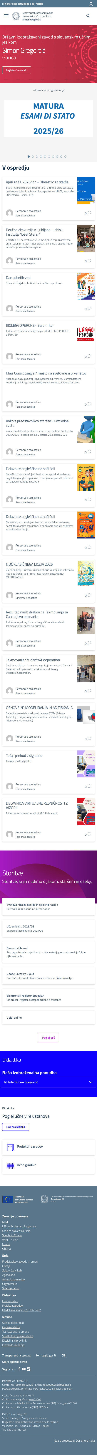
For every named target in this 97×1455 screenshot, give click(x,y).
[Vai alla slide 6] (49, 156)
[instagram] (28, 1369)
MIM (5, 1222)
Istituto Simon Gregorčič (21, 1082)
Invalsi (6, 1244)
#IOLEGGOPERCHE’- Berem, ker (30, 325)
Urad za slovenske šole (16, 1231)
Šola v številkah (12, 1270)
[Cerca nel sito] (88, 16)
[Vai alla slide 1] (29, 156)
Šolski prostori (10, 1288)
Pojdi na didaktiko (15, 1127)
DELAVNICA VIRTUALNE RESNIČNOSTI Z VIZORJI (37, 805)
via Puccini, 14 (19, 1381)
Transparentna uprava (15, 1331)
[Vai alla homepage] (16, 16)
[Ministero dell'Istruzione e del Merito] (22, 4)
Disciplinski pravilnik (14, 1340)
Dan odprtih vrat (18, 277)
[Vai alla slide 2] (33, 156)
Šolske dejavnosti (13, 1322)
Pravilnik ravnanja (13, 1345)
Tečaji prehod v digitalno (24, 755)
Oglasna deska (11, 1327)
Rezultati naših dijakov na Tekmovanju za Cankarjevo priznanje (37, 614)
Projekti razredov (12, 1305)
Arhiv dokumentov (13, 1279)
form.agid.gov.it (46, 1355)
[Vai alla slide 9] (61, 156)
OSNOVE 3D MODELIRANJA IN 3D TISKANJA (39, 707)
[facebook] (19, 1369)
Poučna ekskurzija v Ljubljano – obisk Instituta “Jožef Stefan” (34, 232)
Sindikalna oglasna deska (17, 1336)
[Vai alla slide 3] (37, 156)
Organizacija (9, 1284)
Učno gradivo (10, 1301)
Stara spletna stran (14, 1361)
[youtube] (24, 1369)
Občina (6, 1248)
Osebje (6, 1266)
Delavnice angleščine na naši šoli (30, 469)
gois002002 (34, 1399)
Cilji (64, 1355)
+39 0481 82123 (23, 1385)
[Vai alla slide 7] (53, 156)
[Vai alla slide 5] (45, 156)
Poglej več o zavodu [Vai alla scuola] (16, 70)
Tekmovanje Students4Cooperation (33, 660)
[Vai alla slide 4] (41, 156)
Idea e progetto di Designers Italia (74, 1440)
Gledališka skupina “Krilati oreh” (21, 1310)
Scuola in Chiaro (12, 1235)
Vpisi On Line (10, 1239)
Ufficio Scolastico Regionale (19, 1226)
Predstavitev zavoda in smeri (20, 1261)
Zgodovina (8, 1275)
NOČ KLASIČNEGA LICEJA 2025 (29, 564)
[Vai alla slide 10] (65, 156)
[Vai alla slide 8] (57, 156)
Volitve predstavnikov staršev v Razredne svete (37, 423)
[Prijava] (91, 4)
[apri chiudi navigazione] (6, 16)
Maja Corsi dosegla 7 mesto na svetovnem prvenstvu (46, 373)
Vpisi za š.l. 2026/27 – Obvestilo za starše (37, 182)
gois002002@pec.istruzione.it (56, 1388)
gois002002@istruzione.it (56, 1385)
